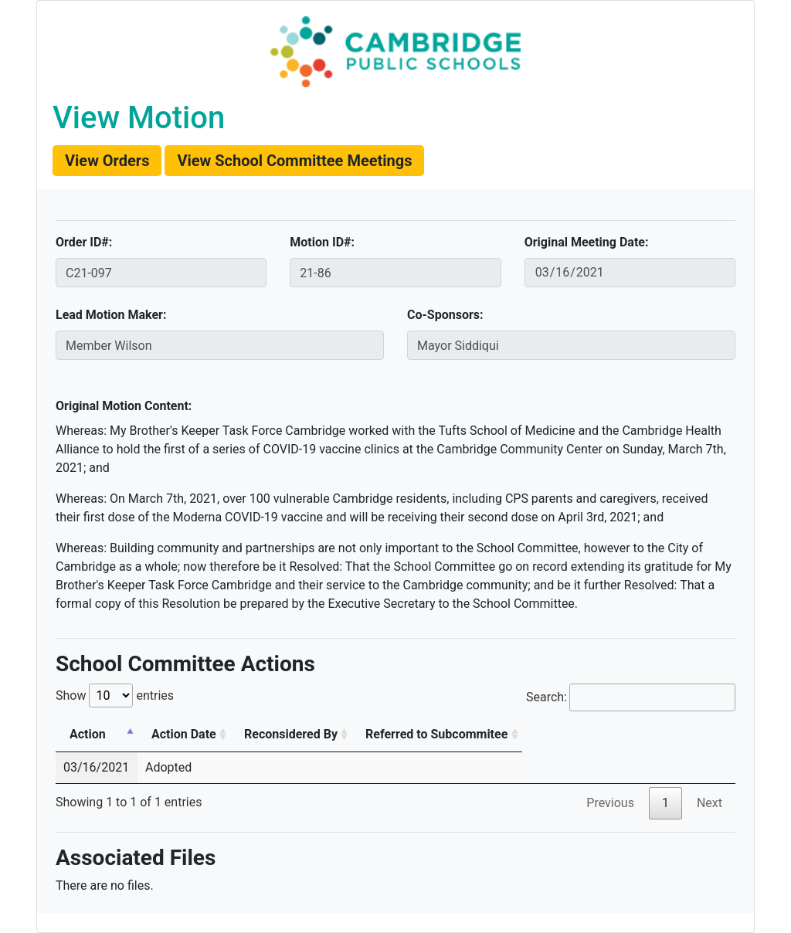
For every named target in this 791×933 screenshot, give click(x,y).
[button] (107, 160)
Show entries (115, 695)
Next (709, 803)
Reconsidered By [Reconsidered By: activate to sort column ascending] (291, 734)
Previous (610, 803)
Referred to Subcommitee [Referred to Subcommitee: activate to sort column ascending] (436, 734)
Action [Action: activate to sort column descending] (88, 734)
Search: (630, 697)
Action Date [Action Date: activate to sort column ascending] (183, 734)
